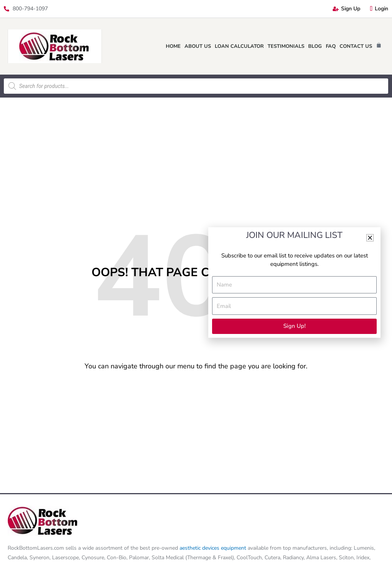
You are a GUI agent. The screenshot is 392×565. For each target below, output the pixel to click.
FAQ (331, 46)
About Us (198, 46)
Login (379, 8)
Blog (315, 46)
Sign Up (346, 8)
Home (173, 46)
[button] (370, 238)
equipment (233, 548)
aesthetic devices (200, 548)
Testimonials (286, 46)
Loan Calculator (239, 46)
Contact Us (356, 46)
